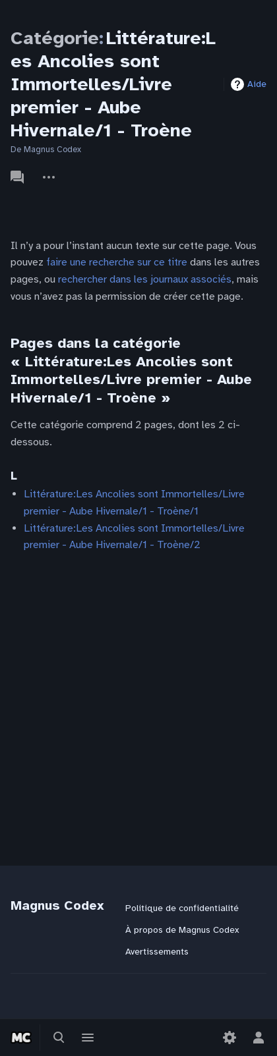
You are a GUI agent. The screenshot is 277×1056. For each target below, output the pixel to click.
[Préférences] (229, 1037)
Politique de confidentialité (182, 908)
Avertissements (157, 951)
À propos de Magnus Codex (182, 929)
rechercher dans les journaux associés (144, 279)
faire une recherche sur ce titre (116, 262)
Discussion (17, 177)
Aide (256, 84)
